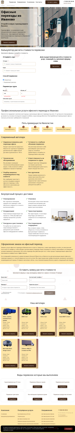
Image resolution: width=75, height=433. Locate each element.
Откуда (5, 61)
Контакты (39, 3)
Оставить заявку (52, 3)
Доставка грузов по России (48, 416)
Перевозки (12, 3)
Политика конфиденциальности (62, 415)
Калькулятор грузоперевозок (8, 416)
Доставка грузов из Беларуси (48, 423)
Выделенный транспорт (10, 82)
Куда (4, 67)
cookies (56, 427)
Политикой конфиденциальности (34, 293)
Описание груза (7, 98)
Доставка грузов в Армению (48, 419)
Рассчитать (55, 66)
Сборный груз (7, 80)
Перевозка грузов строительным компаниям (28, 423)
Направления (21, 3)
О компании (30, 3)
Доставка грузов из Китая (47, 421)
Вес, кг (5, 90)
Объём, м (23, 90)
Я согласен (68, 428)
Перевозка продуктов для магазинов (26, 421)
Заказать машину (10, 334)
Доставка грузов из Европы (48, 414)
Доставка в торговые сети (24, 419)
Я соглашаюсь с (30, 293)
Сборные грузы (21, 416)
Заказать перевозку (9, 42)
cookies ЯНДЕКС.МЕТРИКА (50, 428)
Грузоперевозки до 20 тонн (24, 414)
